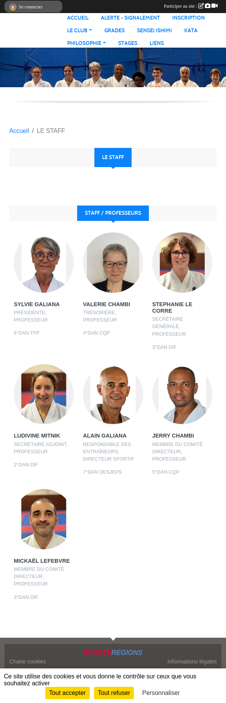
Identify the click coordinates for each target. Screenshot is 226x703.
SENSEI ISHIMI (154, 30)
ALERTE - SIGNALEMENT (130, 18)
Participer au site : (191, 6)
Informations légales (192, 661)
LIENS (157, 43)
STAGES (127, 43)
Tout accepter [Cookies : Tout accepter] (67, 693)
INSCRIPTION (188, 18)
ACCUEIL (78, 18)
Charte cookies (27, 661)
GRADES (114, 30)
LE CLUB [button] (77, 30)
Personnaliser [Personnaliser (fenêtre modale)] (161, 693)
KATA (191, 30)
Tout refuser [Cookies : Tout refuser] (114, 693)
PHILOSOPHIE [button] (84, 43)
